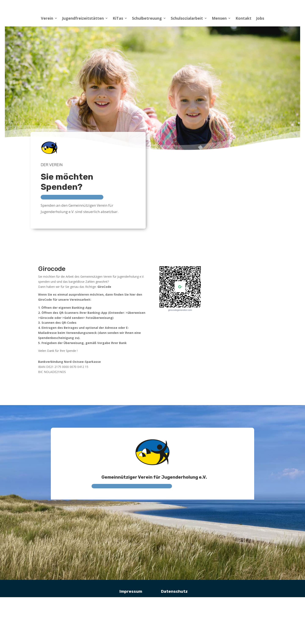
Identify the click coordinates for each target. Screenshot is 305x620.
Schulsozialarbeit (187, 19)
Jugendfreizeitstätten (83, 19)
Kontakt (243, 19)
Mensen (219, 19)
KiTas (118, 19)
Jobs (260, 19)
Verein (47, 19)
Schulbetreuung (147, 19)
